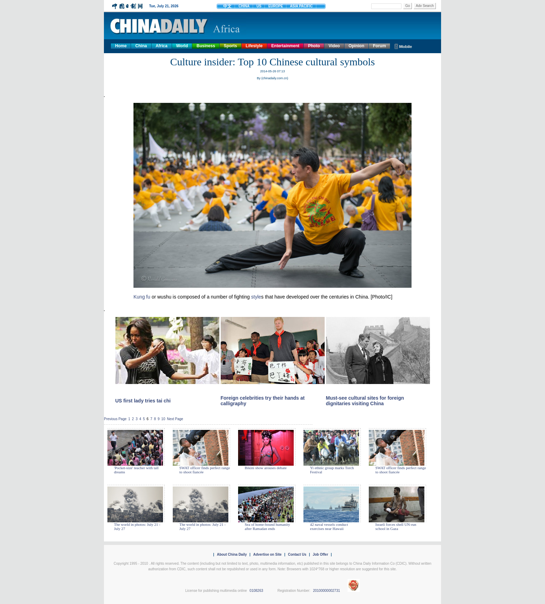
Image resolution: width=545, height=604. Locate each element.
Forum (379, 45)
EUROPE (275, 6)
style (256, 297)
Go (407, 6)
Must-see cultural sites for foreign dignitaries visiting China (365, 400)
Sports (230, 45)
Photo (314, 45)
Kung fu (141, 297)
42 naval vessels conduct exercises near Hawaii (329, 526)
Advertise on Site (267, 554)
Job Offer (320, 554)
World (182, 45)
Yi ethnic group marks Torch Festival (332, 470)
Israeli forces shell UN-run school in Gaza (395, 526)
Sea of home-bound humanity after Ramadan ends (267, 526)
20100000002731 (326, 591)
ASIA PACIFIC (301, 6)
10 (163, 419)
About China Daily (232, 554)
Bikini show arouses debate (266, 468)
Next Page (175, 419)
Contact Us (297, 554)
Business (205, 45)
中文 (227, 6)
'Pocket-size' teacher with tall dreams (136, 470)
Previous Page (115, 419)
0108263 (256, 591)
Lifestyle (254, 45)
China (141, 45)
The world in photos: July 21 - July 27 (137, 526)
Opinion (356, 45)
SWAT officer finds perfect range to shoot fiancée (204, 470)
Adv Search (425, 6)
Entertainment (285, 45)
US (259, 6)
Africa (162, 45)
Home (121, 45)
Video (334, 45)
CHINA (244, 6)
